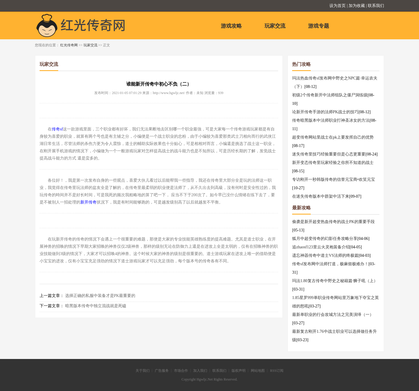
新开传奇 (88, 202)
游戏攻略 (231, 26)
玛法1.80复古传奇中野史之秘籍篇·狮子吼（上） (335, 281)
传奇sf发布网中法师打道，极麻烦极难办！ (330, 264)
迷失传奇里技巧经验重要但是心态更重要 (328, 154)
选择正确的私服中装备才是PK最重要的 (100, 295)
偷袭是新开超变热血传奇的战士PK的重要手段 (333, 222)
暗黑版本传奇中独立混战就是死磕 (95, 306)
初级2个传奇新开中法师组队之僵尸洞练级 (329, 95)
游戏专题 (318, 26)
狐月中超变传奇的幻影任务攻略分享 (324, 238)
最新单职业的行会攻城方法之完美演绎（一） (333, 314)
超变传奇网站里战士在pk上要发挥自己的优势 (333, 137)
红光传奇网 (69, 45)
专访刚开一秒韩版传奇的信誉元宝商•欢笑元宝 (333, 179)
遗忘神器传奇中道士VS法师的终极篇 (325, 255)
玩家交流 (274, 26)
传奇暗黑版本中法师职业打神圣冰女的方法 (331, 120)
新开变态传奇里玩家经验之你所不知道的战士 (333, 162)
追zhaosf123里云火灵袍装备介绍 (321, 247)
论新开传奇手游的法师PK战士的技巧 (325, 112)
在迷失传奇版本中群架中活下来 (320, 196)
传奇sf (57, 129)
